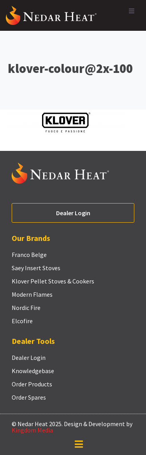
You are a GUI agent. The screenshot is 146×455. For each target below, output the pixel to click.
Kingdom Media (32, 430)
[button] (132, 11)
